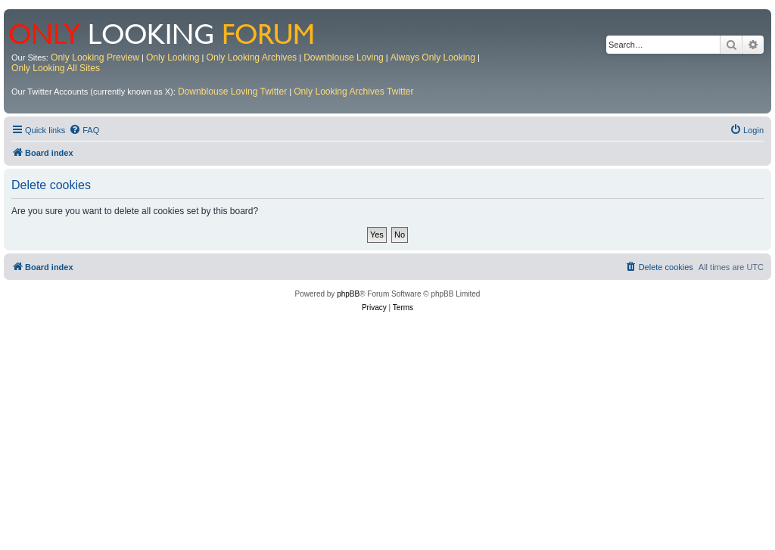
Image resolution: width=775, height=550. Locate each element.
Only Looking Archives (252, 57)
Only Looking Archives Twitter (353, 91)
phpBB (348, 294)
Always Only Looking (433, 57)
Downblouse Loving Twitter (232, 91)
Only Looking (173, 57)
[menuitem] (84, 130)
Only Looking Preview (95, 57)
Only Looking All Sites (55, 68)
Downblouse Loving (343, 57)
